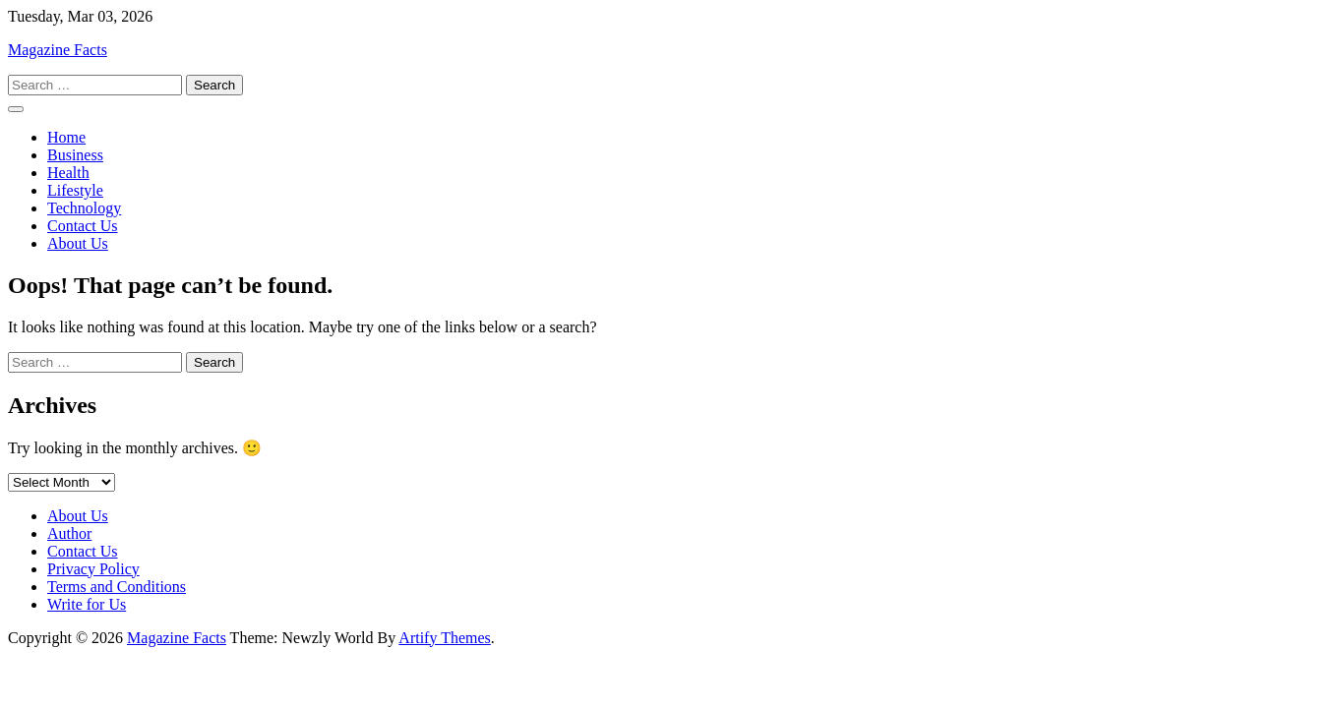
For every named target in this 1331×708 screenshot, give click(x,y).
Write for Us (86, 604)
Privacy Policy (93, 568)
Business (75, 155)
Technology (84, 208)
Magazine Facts (57, 49)
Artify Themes (444, 637)
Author (69, 533)
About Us (77, 243)
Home (66, 137)
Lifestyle (75, 190)
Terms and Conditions (116, 586)
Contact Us (82, 225)
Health (68, 172)
